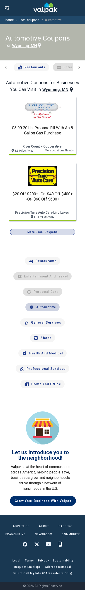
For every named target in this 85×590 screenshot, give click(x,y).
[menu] (7, 8)
